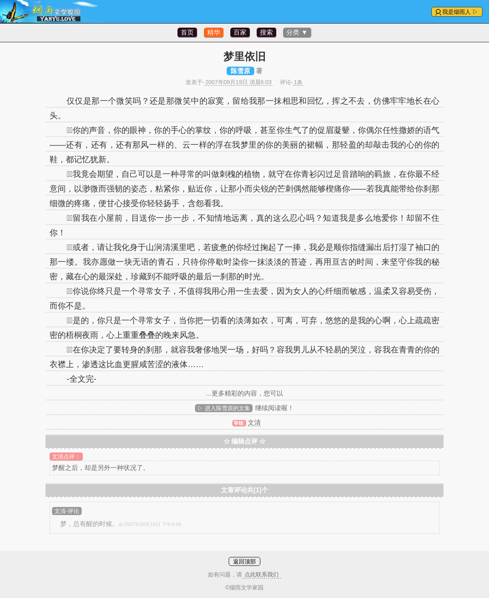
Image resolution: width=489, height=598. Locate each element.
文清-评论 (66, 511)
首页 (187, 32)
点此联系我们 (261, 574)
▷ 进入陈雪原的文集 (223, 408)
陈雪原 (240, 70)
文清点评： (66, 456)
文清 (254, 422)
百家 (240, 32)
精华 (213, 32)
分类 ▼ (296, 32)
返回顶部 (244, 561)
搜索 (266, 32)
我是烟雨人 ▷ (460, 12)
